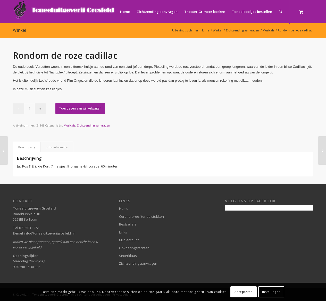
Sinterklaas (128, 255)
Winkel (19, 30)
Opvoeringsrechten (134, 248)
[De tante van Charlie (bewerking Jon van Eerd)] (4, 150)
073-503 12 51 (29, 227)
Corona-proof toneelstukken (141, 216)
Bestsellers (128, 224)
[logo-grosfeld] (64, 11)
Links (123, 232)
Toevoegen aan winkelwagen (80, 108)
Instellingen (271, 292)
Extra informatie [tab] (57, 147)
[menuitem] (125, 11)
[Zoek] (280, 11)
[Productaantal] (29, 108)
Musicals (69, 125)
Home (123, 208)
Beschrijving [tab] (26, 147)
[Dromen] (322, 150)
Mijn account (129, 240)
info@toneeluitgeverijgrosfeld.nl (49, 233)
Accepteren (244, 292)
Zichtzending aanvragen (93, 125)
